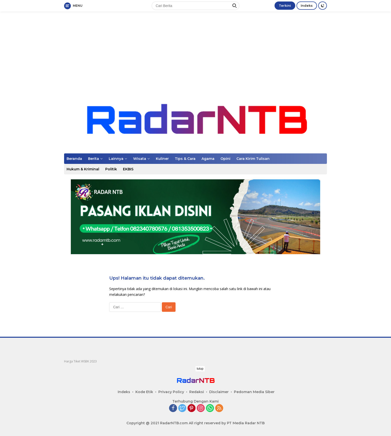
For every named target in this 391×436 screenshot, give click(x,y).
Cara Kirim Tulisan (253, 158)
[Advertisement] (195, 51)
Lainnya (116, 158)
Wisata (139, 158)
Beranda (74, 158)
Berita (93, 158)
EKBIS (128, 169)
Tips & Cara (185, 158)
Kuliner (162, 158)
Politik (111, 169)
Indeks (307, 5)
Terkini (285, 5)
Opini (225, 158)
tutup (200, 368)
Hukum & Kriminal (83, 169)
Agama (207, 158)
